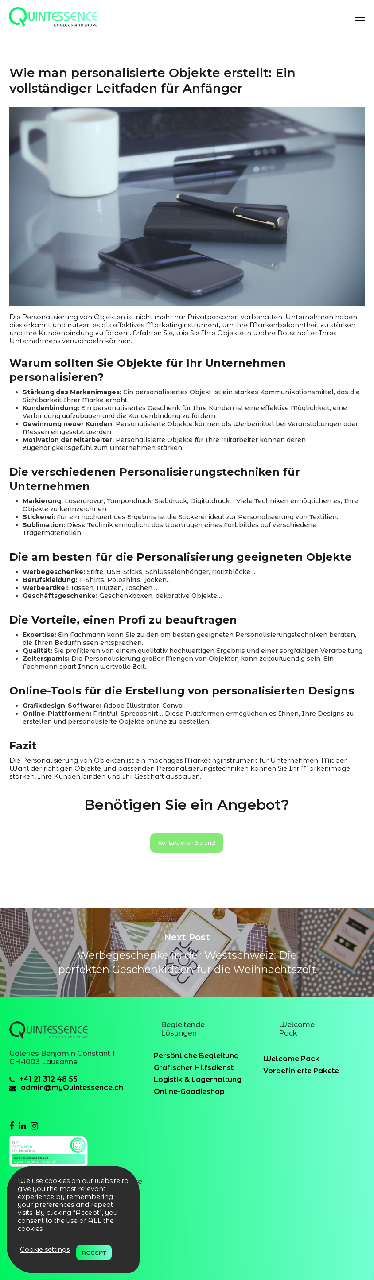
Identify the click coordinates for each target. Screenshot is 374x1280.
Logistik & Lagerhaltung (198, 1079)
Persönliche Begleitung (196, 1055)
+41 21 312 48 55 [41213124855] (48, 1079)
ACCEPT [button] (94, 1252)
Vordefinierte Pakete (301, 1071)
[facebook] (11, 1126)
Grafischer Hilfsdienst (194, 1067)
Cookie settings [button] (45, 1249)
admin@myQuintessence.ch (72, 1087)
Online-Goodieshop (189, 1091)
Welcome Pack (291, 1059)
